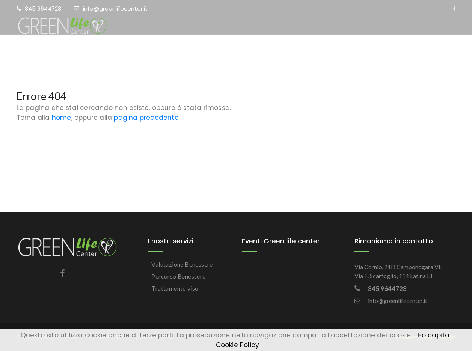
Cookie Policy (237, 344)
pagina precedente (146, 117)
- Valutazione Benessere (180, 264)
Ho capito (433, 335)
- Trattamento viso (173, 288)
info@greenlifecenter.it (111, 8)
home (61, 117)
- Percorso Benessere (177, 276)
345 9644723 (39, 8)
